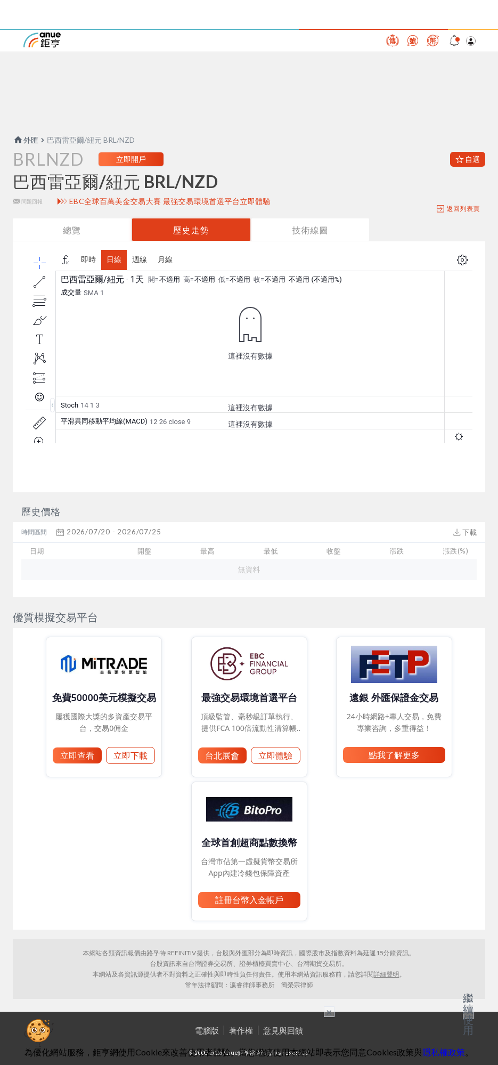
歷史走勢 (191, 230)
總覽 (72, 230)
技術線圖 (310, 230)
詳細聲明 (386, 974)
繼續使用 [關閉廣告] (468, 1014)
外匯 (25, 139)
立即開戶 (131, 159)
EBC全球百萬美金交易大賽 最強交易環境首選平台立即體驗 (170, 201)
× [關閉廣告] (329, 1011)
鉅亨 (42, 40)
